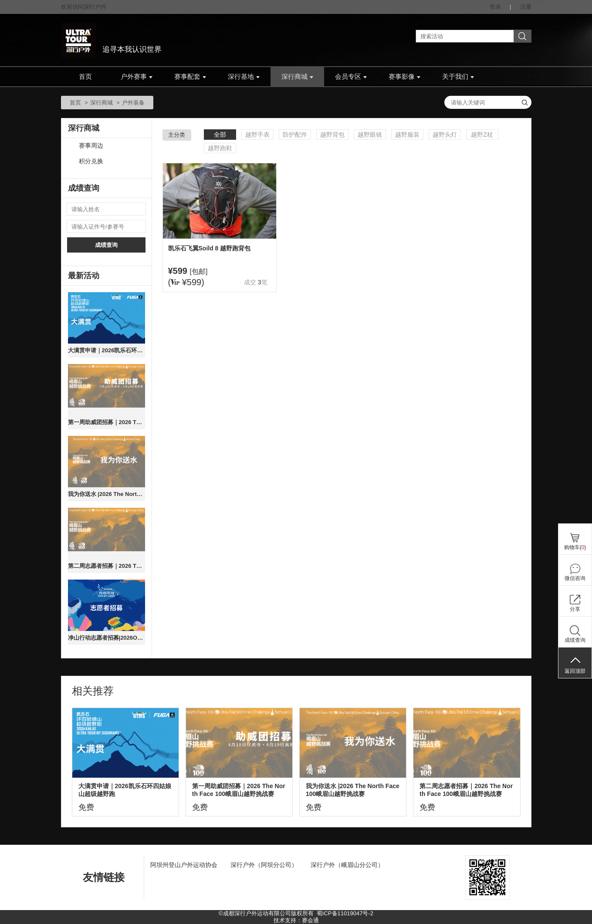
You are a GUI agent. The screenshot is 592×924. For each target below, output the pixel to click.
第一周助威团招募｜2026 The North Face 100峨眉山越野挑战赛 (106, 422)
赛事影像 (404, 76)
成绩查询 (106, 245)
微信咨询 (575, 578)
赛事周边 (91, 145)
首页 (85, 76)
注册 (525, 6)
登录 (495, 6)
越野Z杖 (482, 134)
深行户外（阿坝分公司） (264, 865)
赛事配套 (190, 76)
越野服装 (407, 134)
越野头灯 (445, 134)
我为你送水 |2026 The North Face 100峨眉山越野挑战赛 (106, 494)
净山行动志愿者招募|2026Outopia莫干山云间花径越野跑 (106, 637)
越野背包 (332, 134)
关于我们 (458, 76)
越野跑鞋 (220, 148)
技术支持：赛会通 (296, 920)
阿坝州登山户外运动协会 (183, 865)
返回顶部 (575, 671)
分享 (575, 609)
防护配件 (295, 134)
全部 (220, 134)
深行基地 (244, 76)
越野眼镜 (370, 134)
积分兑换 (91, 161)
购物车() (575, 547)
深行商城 (297, 76)
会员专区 (351, 76)
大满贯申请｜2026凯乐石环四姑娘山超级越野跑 (106, 350)
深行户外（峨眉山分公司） (347, 865)
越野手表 (257, 134)
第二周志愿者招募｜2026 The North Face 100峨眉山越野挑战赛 (106, 566)
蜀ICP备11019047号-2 (345, 913)
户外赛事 (136, 76)
